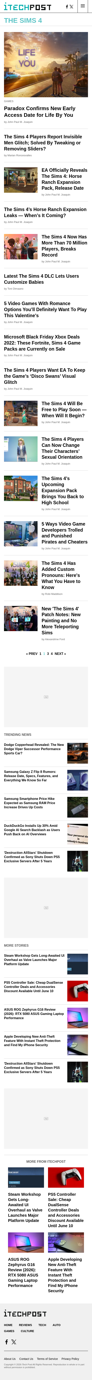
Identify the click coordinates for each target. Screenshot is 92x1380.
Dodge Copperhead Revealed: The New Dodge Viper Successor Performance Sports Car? (34, 749)
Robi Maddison (54, 593)
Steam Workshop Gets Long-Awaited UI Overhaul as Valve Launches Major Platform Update (34, 960)
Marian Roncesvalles (19, 155)
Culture (27, 1331)
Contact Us (26, 1358)
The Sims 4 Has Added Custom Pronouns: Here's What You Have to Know (61, 575)
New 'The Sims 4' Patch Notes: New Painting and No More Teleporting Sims (61, 621)
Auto (56, 1325)
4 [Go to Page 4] (52, 653)
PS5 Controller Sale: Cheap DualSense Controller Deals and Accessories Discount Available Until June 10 (33, 987)
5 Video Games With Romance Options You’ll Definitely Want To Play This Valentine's (45, 309)
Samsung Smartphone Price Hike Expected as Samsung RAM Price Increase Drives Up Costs (29, 803)
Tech (42, 1325)
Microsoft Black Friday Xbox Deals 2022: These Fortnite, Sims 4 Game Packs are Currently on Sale (42, 343)
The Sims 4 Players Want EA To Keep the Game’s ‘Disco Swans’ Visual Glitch (44, 376)
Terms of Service (47, 1358)
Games (8, 101)
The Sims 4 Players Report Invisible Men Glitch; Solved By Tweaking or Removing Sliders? (43, 142)
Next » (60, 653)
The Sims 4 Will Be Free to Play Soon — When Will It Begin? (64, 409)
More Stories (16, 945)
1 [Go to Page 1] (40, 653)
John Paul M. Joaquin (20, 121)
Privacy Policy (70, 1358)
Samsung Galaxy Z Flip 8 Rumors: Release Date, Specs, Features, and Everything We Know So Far (31, 776)
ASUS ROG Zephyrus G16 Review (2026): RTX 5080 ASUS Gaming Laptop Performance (34, 1014)
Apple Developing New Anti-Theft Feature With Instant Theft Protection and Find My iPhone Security (32, 1041)
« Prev (32, 653)
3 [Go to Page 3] (48, 653)
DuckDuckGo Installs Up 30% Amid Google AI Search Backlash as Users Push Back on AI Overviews (32, 830)
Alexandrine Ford (55, 639)
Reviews (25, 1325)
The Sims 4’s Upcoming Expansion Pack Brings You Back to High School (63, 490)
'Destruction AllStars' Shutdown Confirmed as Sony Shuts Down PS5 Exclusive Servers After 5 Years (32, 857)
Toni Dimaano (15, 288)
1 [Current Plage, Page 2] (44, 653)
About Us (10, 1358)
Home (8, 1325)
